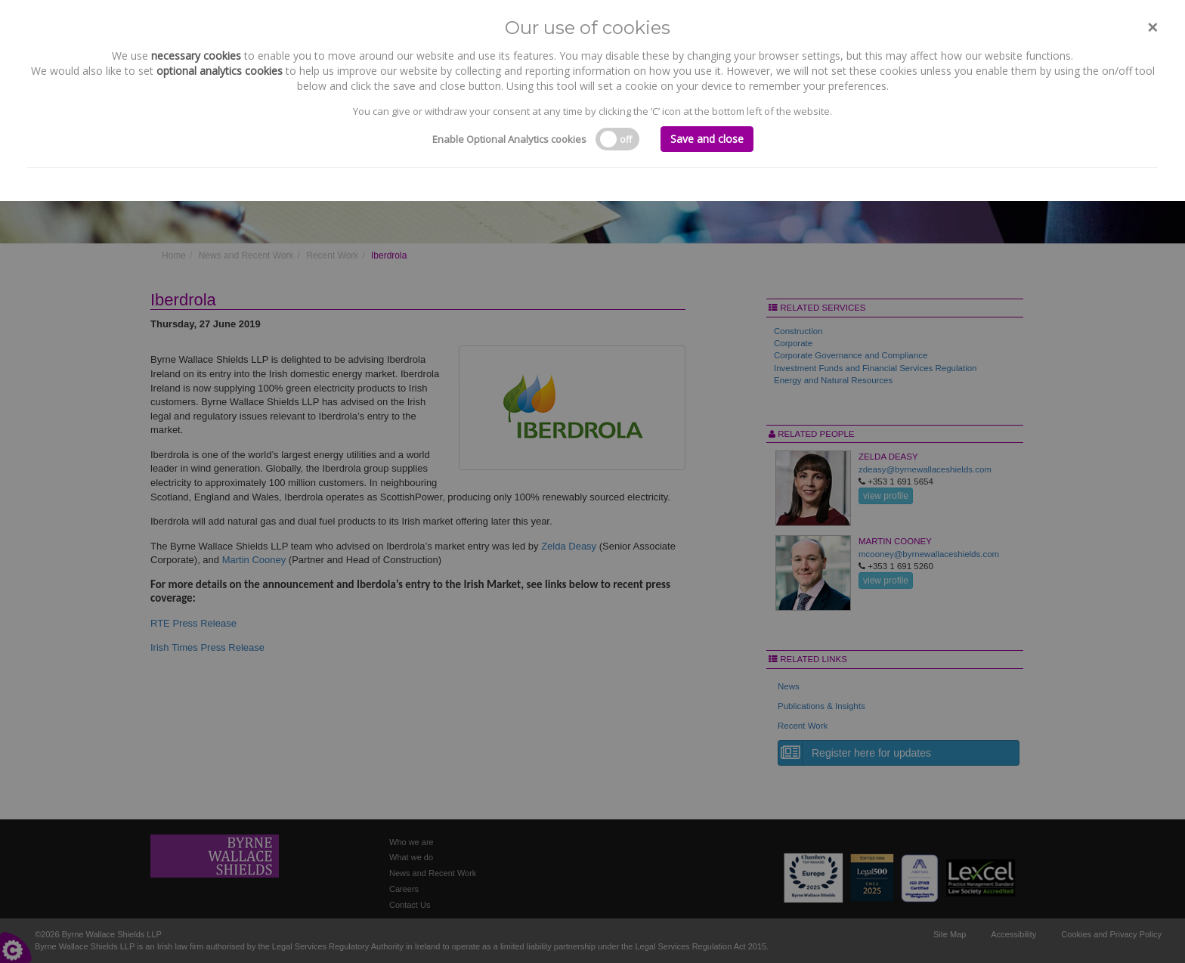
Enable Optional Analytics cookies (509, 139)
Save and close (707, 139)
